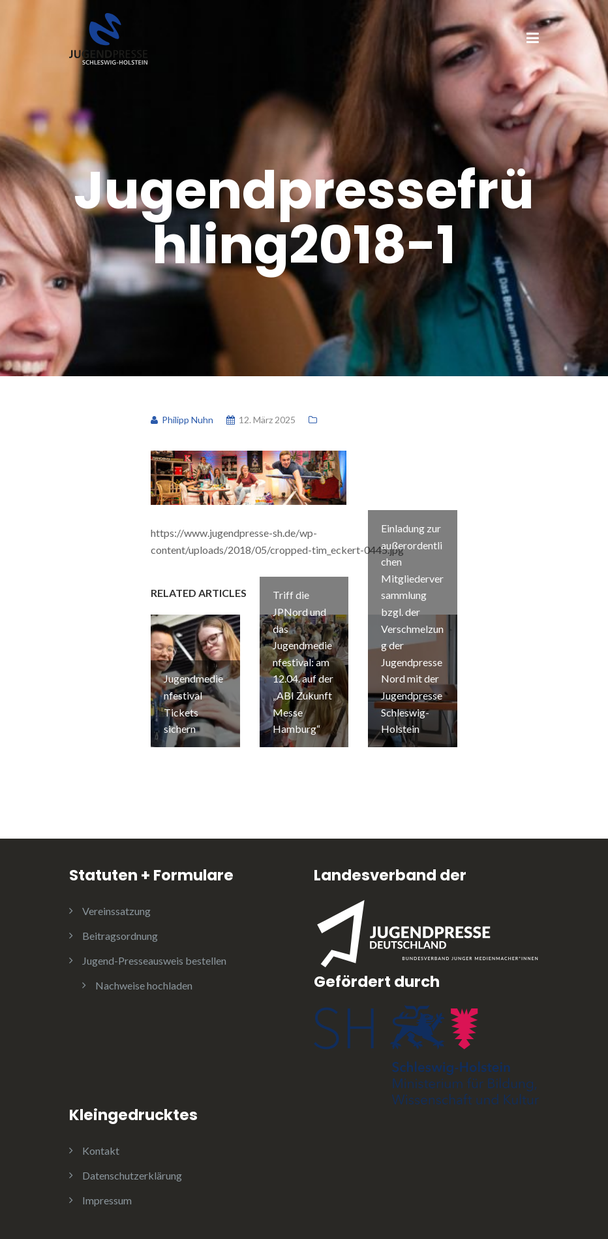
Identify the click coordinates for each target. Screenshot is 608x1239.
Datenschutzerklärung (132, 1175)
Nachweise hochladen (143, 985)
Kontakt (100, 1150)
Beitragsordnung (120, 935)
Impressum (107, 1200)
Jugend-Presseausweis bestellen (154, 960)
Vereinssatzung (116, 911)
